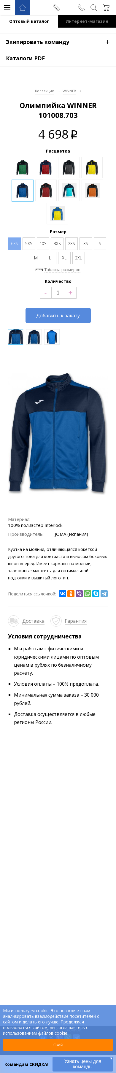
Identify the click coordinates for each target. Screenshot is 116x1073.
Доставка (33, 621)
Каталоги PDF (25, 58)
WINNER (69, 90)
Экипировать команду (61, 41)
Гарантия (76, 621)
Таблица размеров (62, 269)
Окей (58, 1045)
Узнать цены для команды (82, 1064)
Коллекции (44, 90)
